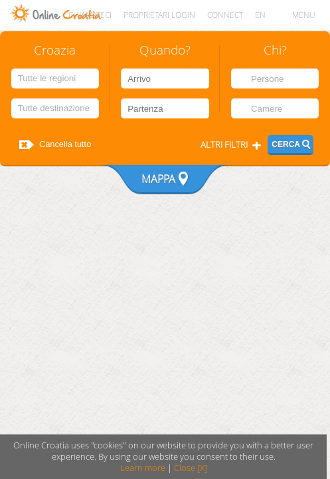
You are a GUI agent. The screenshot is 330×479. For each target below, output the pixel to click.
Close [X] (190, 468)
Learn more (142, 468)
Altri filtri (224, 144)
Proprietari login (159, 15)
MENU (303, 15)
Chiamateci (90, 15)
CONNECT (225, 15)
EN (260, 15)
